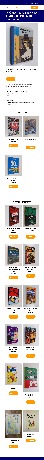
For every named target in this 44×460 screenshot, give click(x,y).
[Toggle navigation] (7, 7)
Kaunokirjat (10, 19)
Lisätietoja (11, 79)
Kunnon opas (30, 434)
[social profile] (26, 2)
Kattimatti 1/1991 (13, 387)
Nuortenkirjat (34, 69)
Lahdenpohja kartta (13, 440)
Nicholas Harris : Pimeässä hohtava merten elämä (13, 269)
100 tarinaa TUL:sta (13, 139)
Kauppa (34, 7)
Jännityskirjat (17, 19)
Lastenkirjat (15, 69)
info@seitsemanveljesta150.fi (32, 3)
